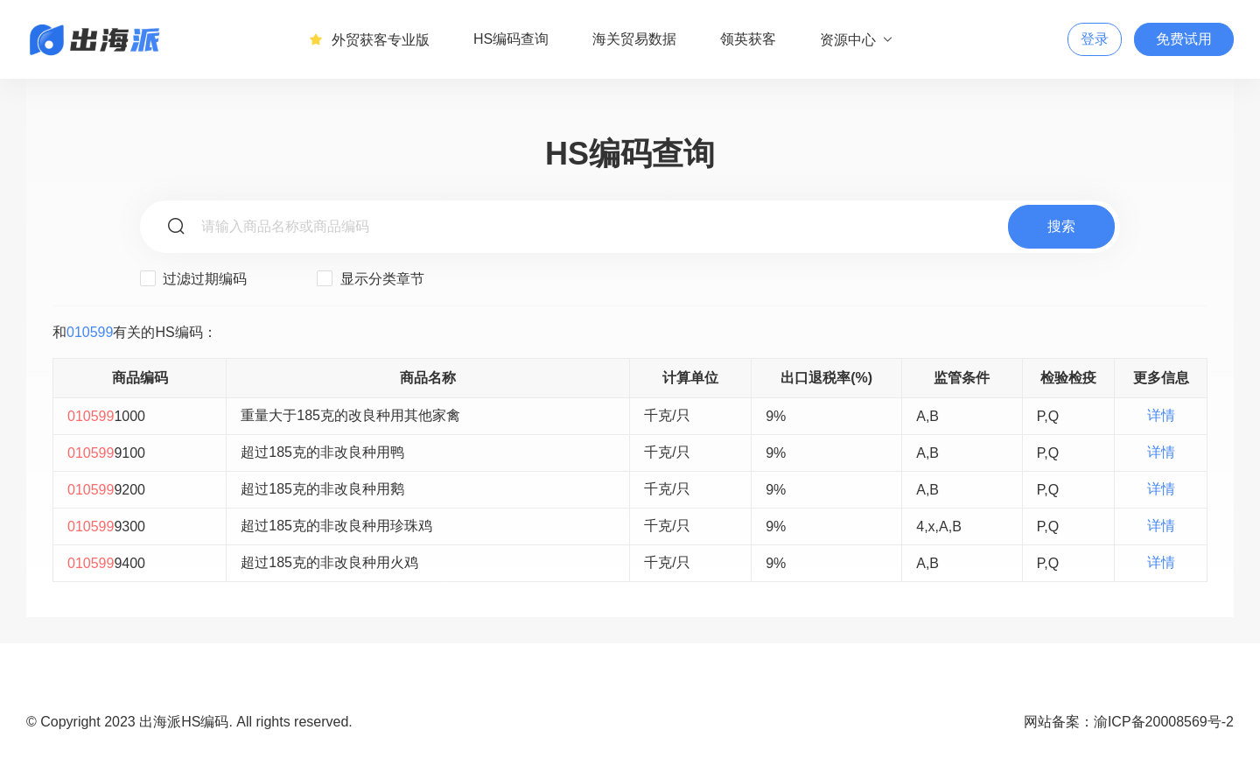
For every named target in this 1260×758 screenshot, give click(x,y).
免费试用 (1184, 39)
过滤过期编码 (193, 278)
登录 (1095, 39)
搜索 (1061, 226)
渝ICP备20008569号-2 (1164, 721)
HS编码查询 (511, 39)
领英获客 (748, 39)
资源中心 (857, 39)
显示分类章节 (370, 278)
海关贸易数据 (634, 39)
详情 (1161, 415)
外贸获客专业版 (369, 39)
